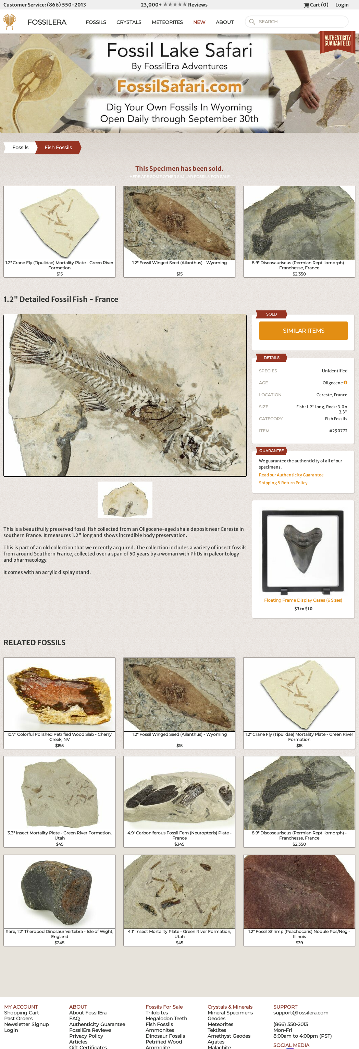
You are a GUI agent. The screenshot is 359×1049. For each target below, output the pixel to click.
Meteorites (220, 1024)
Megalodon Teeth (166, 1018)
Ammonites (160, 1030)
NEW (199, 22)
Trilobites (157, 1013)
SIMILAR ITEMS (303, 331)
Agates (216, 1042)
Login (342, 5)
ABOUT (225, 22)
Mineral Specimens (230, 1013)
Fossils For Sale (164, 1007)
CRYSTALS (128, 22)
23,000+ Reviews (174, 5)
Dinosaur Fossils (165, 1036)
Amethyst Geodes (229, 1036)
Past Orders (18, 1018)
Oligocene (335, 382)
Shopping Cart (21, 1013)
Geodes (216, 1018)
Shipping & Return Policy (283, 482)
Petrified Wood (164, 1042)
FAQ (74, 1018)
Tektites (217, 1030)
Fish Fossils (336, 418)
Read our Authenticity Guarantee (291, 474)
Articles (78, 1042)
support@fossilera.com (301, 1013)
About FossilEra (88, 1013)
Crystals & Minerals (230, 1007)
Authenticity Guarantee (97, 1024)
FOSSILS (96, 22)
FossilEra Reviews (90, 1030)
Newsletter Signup (26, 1024)
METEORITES (167, 22)
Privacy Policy (86, 1036)
